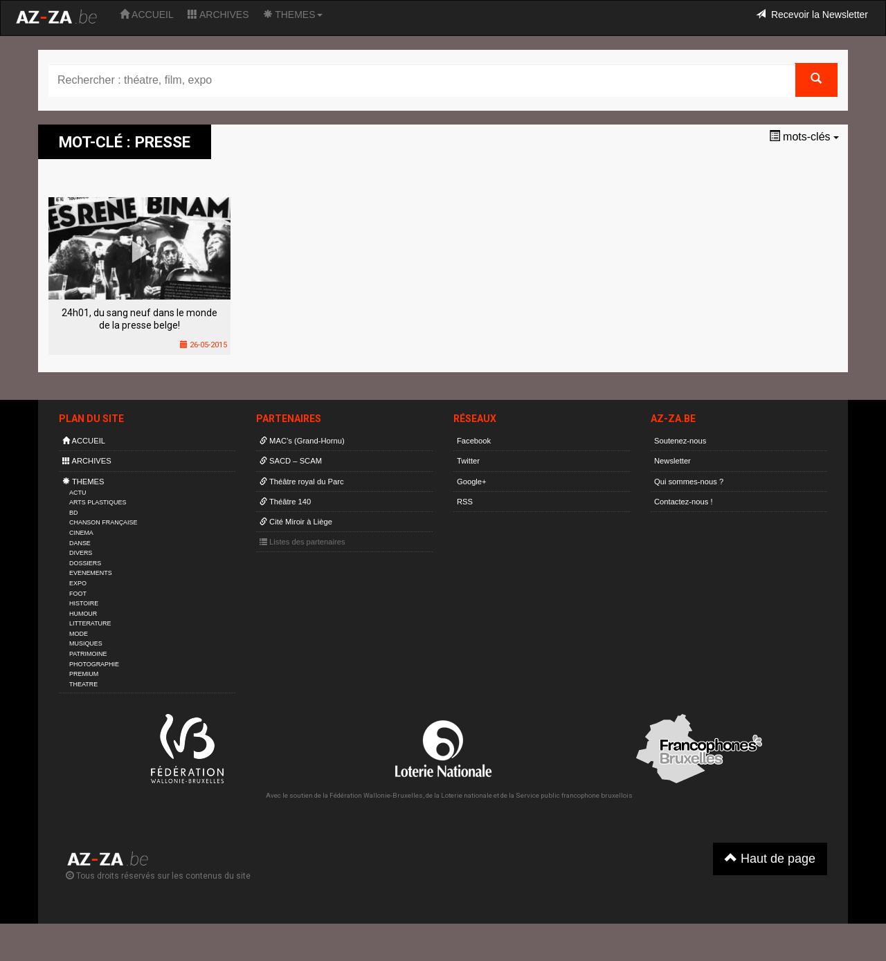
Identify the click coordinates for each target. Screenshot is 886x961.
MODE (78, 633)
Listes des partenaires (302, 542)
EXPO (78, 583)
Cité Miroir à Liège (296, 522)
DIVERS (80, 552)
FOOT (78, 593)
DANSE (80, 543)
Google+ (472, 481)
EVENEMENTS (90, 572)
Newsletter (672, 461)
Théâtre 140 (285, 501)
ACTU (77, 492)
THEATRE (83, 684)
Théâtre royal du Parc (301, 481)
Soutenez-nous (680, 441)
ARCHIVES (218, 14)
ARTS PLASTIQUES (97, 502)
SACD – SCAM (291, 461)
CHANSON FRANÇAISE (103, 522)
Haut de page (770, 858)
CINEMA (81, 532)
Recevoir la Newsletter (812, 14)
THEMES (293, 14)
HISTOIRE (83, 603)
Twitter (468, 461)
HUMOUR (83, 613)
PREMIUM (83, 673)
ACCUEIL (147, 14)
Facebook (474, 441)
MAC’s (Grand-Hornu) (302, 441)
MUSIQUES (85, 643)
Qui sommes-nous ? (688, 481)
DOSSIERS (85, 563)
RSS (465, 501)
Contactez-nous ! (683, 501)
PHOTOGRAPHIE (94, 664)
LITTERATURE (90, 623)
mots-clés (804, 137)
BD (73, 512)
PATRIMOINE (88, 653)
